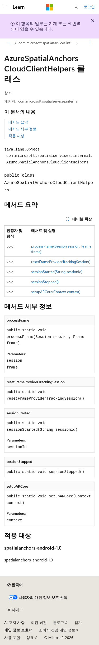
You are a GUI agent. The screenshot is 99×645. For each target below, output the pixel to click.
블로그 (58, 622)
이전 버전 (39, 622)
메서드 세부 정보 (22, 128)
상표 (30, 637)
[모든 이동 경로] (8, 43)
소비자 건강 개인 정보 (57, 629)
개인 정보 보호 (16, 629)
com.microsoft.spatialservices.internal (46, 42)
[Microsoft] (49, 7)
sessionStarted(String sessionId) (56, 271)
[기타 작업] (90, 43)
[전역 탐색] (5, 7)
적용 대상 (16, 135)
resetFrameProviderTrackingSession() (60, 261)
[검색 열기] (76, 7)
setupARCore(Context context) (55, 291)
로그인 (89, 6)
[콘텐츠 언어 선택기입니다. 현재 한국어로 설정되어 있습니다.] (15, 585)
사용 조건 (12, 637)
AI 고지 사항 (14, 622)
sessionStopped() (45, 281)
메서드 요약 (18, 121)
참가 (78, 622)
